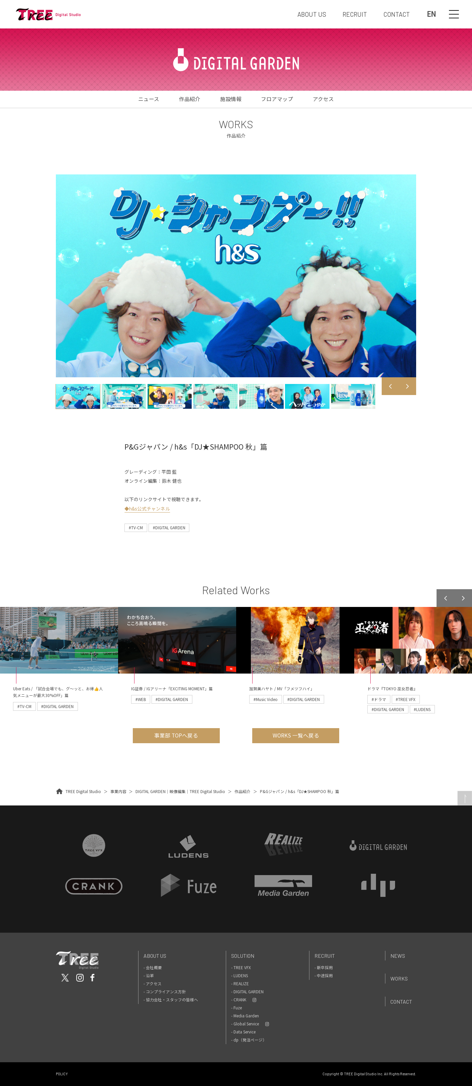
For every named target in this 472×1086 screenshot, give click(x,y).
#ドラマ (379, 699)
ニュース (148, 99)
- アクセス (153, 983)
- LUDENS (239, 975)
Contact (401, 1001)
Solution (242, 955)
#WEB (140, 699)
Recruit (324, 955)
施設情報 (231, 99)
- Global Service (245, 1023)
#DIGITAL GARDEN (169, 527)
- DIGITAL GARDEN (247, 991)
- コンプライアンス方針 (165, 991)
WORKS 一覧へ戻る (296, 735)
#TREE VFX (405, 699)
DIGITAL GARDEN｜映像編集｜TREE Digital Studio (180, 791)
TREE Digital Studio (83, 791)
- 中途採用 (323, 975)
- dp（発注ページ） (249, 1039)
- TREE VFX (241, 967)
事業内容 (118, 791)
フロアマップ (277, 99)
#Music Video (266, 699)
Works (399, 978)
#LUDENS (422, 709)
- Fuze (236, 1007)
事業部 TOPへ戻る (176, 735)
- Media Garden (245, 1015)
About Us (155, 955)
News (397, 955)
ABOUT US (311, 14)
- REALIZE (240, 983)
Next (407, 386)
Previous (390, 386)
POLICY (62, 1074)
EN (431, 14)
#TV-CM (136, 527)
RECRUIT (355, 14)
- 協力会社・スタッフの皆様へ (171, 999)
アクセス (323, 99)
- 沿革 (149, 975)
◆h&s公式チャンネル (147, 508)
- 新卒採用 (323, 967)
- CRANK (238, 999)
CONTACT (396, 14)
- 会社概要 (153, 967)
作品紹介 (189, 99)
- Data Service (243, 1031)
